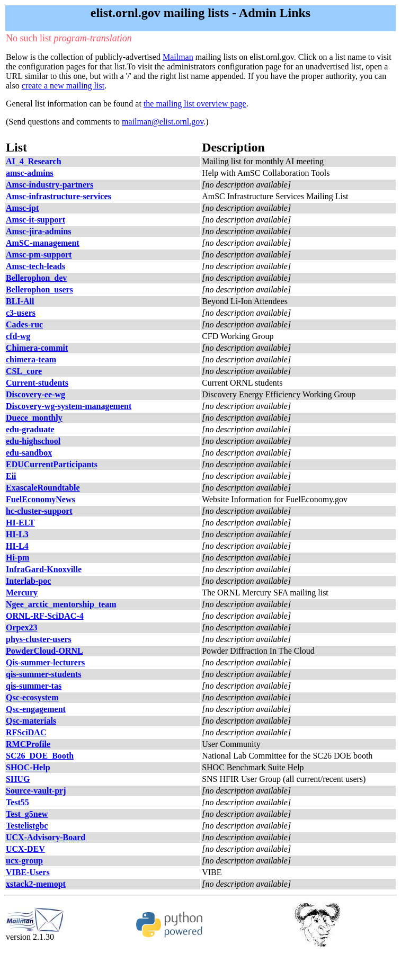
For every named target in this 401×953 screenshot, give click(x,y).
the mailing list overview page (195, 103)
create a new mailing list (63, 85)
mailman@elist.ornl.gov (162, 121)
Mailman (178, 56)
